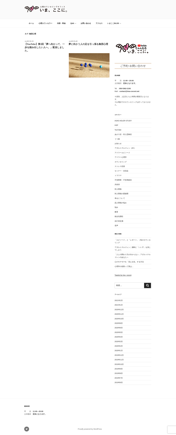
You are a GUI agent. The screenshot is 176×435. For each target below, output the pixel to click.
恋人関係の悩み (121, 203)
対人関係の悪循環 (121, 194)
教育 (116, 212)
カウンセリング (121, 162)
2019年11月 (119, 360)
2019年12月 (119, 355)
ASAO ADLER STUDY (123, 121)
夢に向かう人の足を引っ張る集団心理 (88, 44)
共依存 (117, 184)
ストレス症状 (120, 166)
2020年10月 (119, 319)
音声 (116, 226)
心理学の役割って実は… (124, 266)
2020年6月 (119, 328)
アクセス (99, 23)
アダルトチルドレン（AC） (125, 148)
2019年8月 (119, 373)
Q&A (73, 23)
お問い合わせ (86, 23)
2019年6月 (119, 382)
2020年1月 (119, 350)
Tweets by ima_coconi (123, 275)
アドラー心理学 (121, 157)
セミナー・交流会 (121, 171)
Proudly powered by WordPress (90, 429)
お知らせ (118, 143)
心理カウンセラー (45, 23)
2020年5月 (119, 332)
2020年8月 (119, 323)
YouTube (118, 130)
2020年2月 (119, 346)
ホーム (31, 23)
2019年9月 (119, 369)
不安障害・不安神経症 (123, 180)
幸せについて (120, 198)
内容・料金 (61, 23)
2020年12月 (119, 310)
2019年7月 (119, 378)
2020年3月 (119, 341)
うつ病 (117, 139)
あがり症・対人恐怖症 (123, 134)
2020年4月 (119, 337)
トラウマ (118, 175)
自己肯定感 (119, 221)
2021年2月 (119, 300)
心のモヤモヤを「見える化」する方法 (129, 262)
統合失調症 (119, 216)
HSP (116, 125)
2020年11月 (119, 314)
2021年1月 (119, 305)
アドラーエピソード (122, 153)
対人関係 (118, 189)
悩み (116, 207)
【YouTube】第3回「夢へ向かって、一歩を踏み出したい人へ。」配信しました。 (44, 47)
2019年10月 (119, 364)
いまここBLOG (114, 23)
